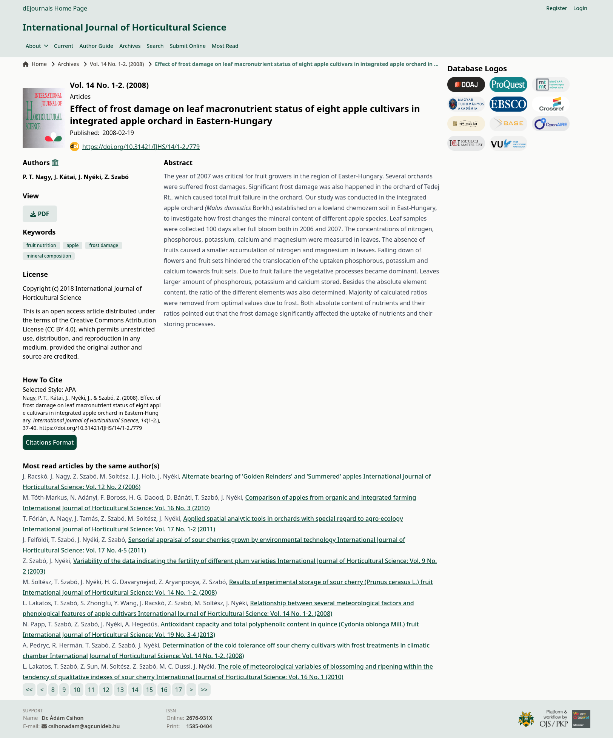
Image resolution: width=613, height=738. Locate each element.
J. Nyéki (91, 177)
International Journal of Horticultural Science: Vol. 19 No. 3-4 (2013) (119, 635)
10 (76, 690)
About (37, 45)
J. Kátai (65, 177)
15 (149, 690)
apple (73, 245)
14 (134, 690)
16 (163, 690)
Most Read (225, 45)
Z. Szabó (117, 177)
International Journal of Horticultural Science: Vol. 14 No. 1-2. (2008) (120, 592)
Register (556, 8)
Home (35, 64)
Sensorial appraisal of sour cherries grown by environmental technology (232, 539)
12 (105, 690)
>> (204, 690)
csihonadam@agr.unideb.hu (84, 726)
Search (155, 45)
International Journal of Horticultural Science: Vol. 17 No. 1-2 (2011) (119, 529)
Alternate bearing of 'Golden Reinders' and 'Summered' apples (272, 476)
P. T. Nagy (37, 177)
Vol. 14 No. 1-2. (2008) (117, 64)
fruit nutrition (41, 245)
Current (63, 45)
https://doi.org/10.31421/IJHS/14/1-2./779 (135, 146)
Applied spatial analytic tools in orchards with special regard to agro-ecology (293, 518)
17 (178, 690)
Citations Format (50, 442)
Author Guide (96, 45)
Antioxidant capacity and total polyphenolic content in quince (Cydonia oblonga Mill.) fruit (289, 624)
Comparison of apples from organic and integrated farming (330, 497)
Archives (129, 45)
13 (120, 690)
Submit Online (188, 45)
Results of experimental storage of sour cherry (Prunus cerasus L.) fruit (331, 582)
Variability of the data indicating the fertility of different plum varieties (175, 561)
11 (91, 690)
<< (29, 690)
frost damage (103, 245)
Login (580, 8)
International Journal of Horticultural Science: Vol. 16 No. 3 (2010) (116, 508)
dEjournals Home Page (55, 8)
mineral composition (48, 256)
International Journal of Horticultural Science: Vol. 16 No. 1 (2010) (249, 677)
